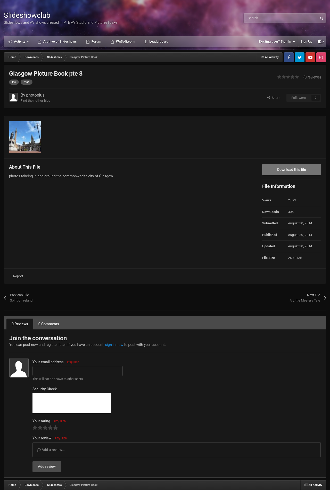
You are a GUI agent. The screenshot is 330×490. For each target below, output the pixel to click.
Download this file (291, 170)
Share (273, 98)
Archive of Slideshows (60, 41)
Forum (96, 41)
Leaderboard (158, 41)
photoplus (35, 95)
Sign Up (306, 41)
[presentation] (71, 403)
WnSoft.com (124, 41)
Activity (19, 41)
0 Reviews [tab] (20, 324)
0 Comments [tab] (48, 324)
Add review (47, 466)
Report (18, 276)
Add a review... (51, 450)
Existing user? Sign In (277, 41)
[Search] (269, 18)
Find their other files (35, 100)
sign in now (114, 345)
